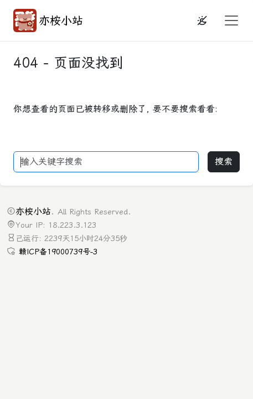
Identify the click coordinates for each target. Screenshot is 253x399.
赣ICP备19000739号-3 (58, 252)
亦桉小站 (48, 20)
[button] (228, 20)
